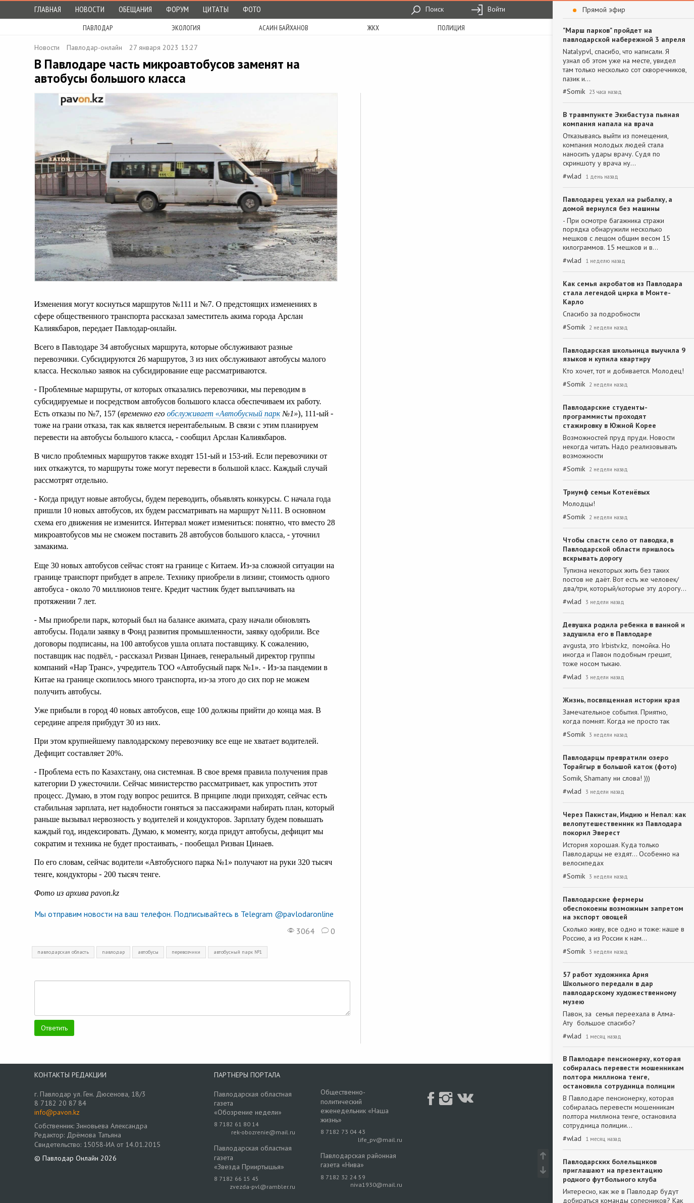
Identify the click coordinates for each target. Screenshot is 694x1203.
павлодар (113, 952)
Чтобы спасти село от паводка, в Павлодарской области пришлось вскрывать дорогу (618, 549)
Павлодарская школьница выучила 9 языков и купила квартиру (624, 355)
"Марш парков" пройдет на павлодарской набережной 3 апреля (624, 35)
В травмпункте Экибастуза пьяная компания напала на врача (621, 119)
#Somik (574, 91)
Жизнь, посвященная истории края (621, 699)
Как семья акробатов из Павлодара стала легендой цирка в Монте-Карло (622, 292)
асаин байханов (283, 27)
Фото (252, 9)
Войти (488, 9)
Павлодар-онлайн (94, 47)
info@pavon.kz (57, 1112)
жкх (373, 27)
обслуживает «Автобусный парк (224, 413)
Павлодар (98, 27)
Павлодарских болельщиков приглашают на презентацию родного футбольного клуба (613, 1170)
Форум (177, 9)
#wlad (572, 176)
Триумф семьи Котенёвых (606, 492)
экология (186, 27)
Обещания (135, 9)
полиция (451, 27)
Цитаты (216, 9)
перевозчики (186, 952)
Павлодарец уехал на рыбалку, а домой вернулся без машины (617, 204)
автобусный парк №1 (237, 952)
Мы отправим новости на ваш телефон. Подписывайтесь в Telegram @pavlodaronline (184, 914)
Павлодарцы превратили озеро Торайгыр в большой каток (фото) (620, 762)
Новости (89, 9)
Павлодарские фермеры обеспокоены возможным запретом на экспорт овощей (623, 908)
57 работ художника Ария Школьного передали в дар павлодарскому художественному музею (619, 988)
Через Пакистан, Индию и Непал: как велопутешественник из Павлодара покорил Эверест (624, 823)
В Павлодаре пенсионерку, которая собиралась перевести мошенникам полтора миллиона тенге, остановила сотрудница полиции (623, 1072)
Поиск (427, 9)
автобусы (148, 952)
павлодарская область (63, 952)
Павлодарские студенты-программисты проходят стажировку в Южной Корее (609, 416)
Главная (47, 9)
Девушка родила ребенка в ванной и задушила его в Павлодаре (624, 629)
